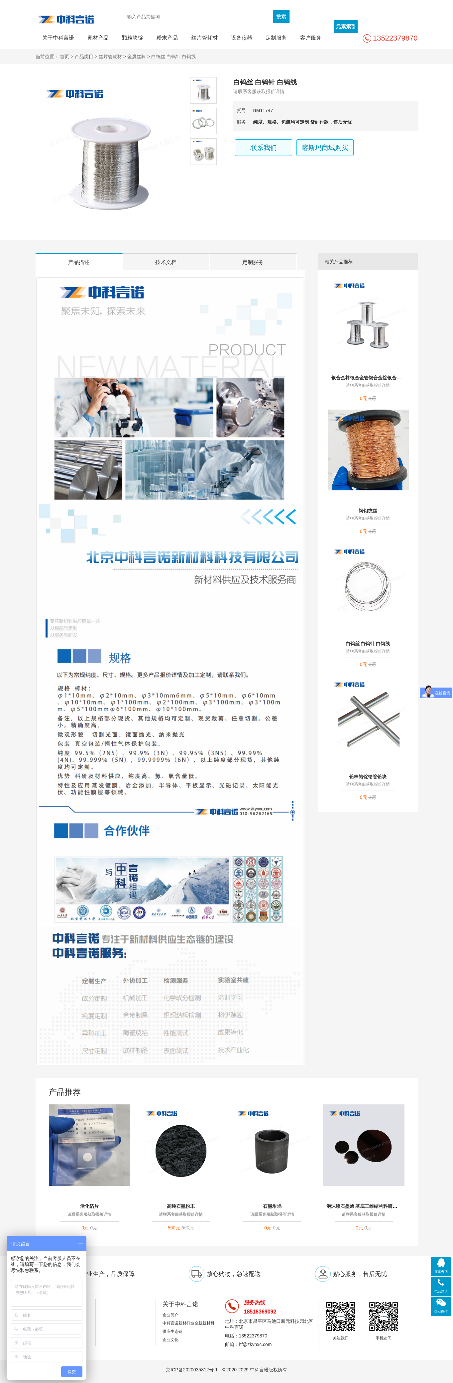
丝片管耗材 (204, 38)
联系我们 (263, 147)
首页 (64, 56)
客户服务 (310, 38)
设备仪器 (241, 38)
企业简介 (170, 1315)
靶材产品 (98, 38)
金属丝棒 (136, 56)
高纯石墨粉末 (181, 1206)
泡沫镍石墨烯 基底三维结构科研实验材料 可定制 (363, 1206)
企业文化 (170, 1339)
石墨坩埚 (272, 1206)
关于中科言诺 (58, 38)
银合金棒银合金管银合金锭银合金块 (367, 377)
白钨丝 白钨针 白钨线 (368, 643)
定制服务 (276, 38)
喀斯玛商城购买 (325, 147)
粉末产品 (167, 38)
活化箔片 (89, 1206)
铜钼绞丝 (368, 510)
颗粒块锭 (132, 38)
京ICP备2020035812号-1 (193, 1369)
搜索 (281, 16)
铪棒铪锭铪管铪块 (368, 776)
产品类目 (84, 56)
